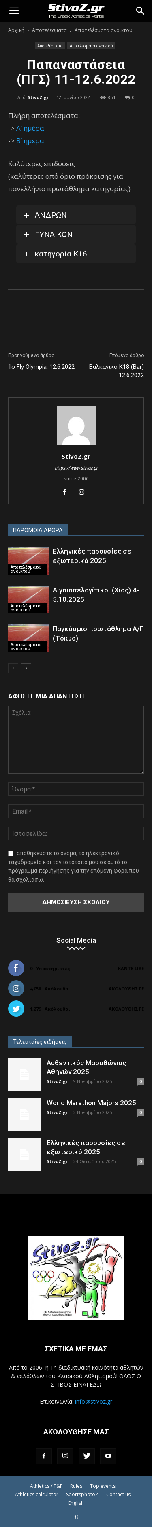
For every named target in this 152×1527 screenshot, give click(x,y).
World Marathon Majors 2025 (91, 1103)
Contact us (118, 1494)
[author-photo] (76, 445)
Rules (76, 1486)
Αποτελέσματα (49, 30)
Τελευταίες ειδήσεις (40, 1041)
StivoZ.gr (38, 97)
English (76, 1503)
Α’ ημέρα (30, 128)
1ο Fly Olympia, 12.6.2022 (41, 366)
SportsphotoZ (82, 1494)
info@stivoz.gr (93, 1401)
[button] (14, 11)
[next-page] (26, 668)
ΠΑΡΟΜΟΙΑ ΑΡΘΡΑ (38, 530)
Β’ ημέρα (30, 140)
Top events (103, 1486)
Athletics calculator (36, 1494)
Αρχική (16, 30)
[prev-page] (13, 668)
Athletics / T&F (46, 1486)
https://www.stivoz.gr (76, 468)
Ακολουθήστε (126, 989)
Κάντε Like (131, 968)
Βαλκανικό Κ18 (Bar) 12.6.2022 (116, 371)
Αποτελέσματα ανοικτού (104, 30)
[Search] (140, 11)
